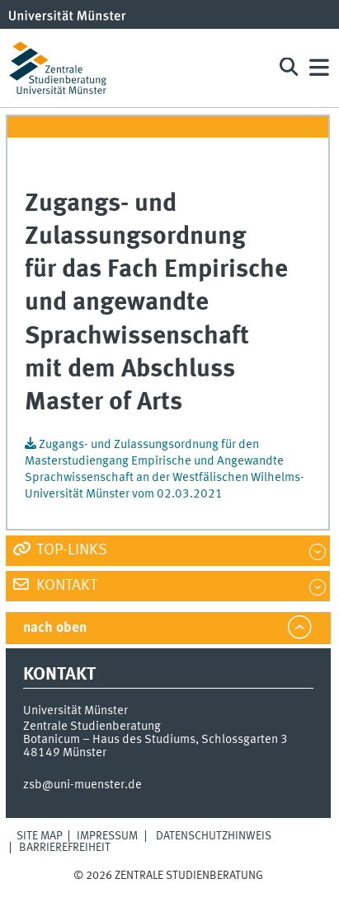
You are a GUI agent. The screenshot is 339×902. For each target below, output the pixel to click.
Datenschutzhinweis (213, 836)
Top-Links (70, 550)
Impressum (107, 836)
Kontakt (65, 585)
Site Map (39, 836)
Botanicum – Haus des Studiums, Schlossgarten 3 (155, 739)
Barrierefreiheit (65, 847)
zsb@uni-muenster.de (82, 785)
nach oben (55, 628)
